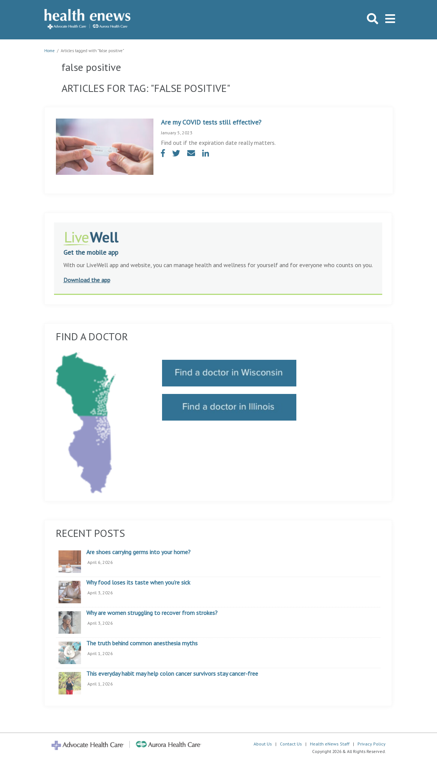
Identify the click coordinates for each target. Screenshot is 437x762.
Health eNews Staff (330, 744)
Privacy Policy (371, 744)
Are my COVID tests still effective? (211, 122)
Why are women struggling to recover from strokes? (152, 613)
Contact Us (291, 744)
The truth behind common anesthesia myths (142, 643)
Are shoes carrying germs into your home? (138, 552)
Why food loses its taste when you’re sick (138, 582)
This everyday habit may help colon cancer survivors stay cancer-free (172, 673)
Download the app (86, 280)
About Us (263, 744)
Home (49, 50)
